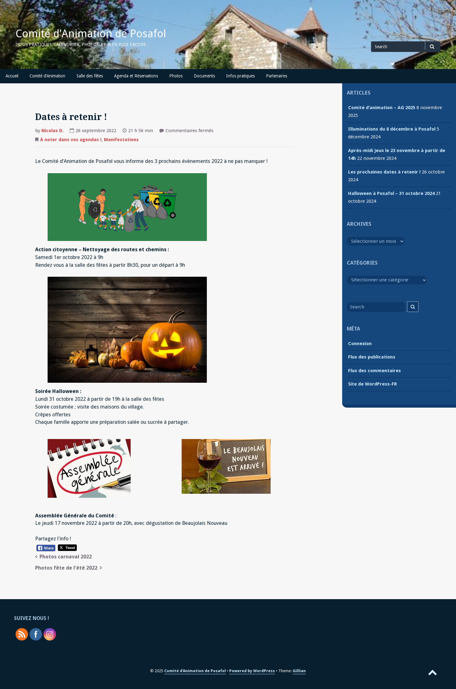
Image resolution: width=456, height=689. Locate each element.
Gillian (299, 670)
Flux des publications (371, 357)
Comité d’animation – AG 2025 (381, 107)
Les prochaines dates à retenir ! (384, 172)
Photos (176, 75)
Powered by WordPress (252, 670)
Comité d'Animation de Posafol (91, 33)
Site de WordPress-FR (372, 384)
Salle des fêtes (90, 75)
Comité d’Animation (47, 75)
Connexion (360, 343)
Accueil (12, 75)
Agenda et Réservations (136, 75)
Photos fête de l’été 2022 (66, 568)
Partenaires (276, 75)
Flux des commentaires (374, 370)
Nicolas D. (52, 130)
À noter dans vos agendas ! (70, 139)
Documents (204, 75)
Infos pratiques (240, 75)
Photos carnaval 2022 (66, 557)
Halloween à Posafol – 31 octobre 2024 (391, 193)
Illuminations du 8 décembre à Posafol (391, 129)
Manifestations (121, 139)
